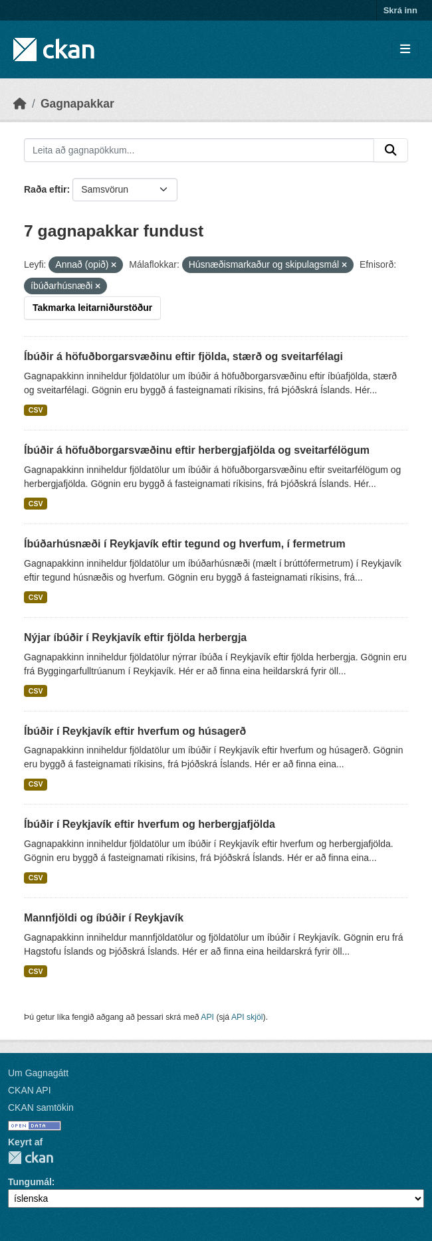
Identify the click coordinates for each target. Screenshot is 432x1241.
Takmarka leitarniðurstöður (92, 307)
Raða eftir (45, 189)
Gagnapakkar (77, 103)
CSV (36, 410)
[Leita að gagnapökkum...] (199, 150)
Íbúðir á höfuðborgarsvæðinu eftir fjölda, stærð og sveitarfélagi (183, 356)
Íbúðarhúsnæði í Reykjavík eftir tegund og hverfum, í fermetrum (185, 543)
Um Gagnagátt (38, 1073)
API (207, 1017)
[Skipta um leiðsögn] (405, 49)
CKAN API (29, 1090)
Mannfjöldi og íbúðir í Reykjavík (103, 917)
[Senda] (391, 150)
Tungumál (30, 1182)
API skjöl (247, 1017)
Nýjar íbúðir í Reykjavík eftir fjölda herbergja (135, 637)
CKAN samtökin (41, 1107)
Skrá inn (400, 10)
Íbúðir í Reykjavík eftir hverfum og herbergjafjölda (149, 824)
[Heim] (20, 103)
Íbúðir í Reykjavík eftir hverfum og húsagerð (135, 731)
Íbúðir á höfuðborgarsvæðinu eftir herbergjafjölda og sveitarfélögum (197, 450)
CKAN (30, 1158)
